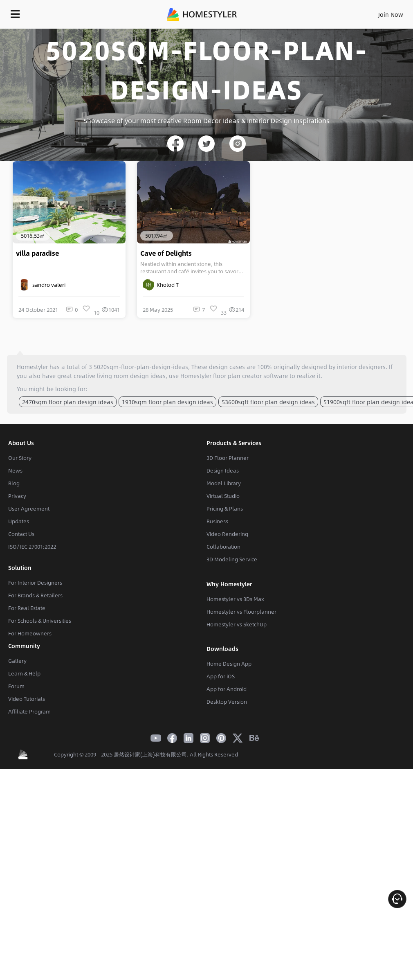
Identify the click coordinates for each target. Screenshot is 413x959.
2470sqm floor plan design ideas (67, 401)
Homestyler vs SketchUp (236, 624)
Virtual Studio (223, 496)
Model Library (223, 483)
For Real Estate (26, 608)
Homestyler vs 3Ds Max (235, 599)
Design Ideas (222, 470)
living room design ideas (131, 375)
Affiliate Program (29, 711)
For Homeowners (30, 633)
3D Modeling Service (231, 559)
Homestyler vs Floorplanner (241, 612)
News (15, 470)
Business (217, 521)
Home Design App (228, 664)
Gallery (17, 661)
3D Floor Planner (227, 458)
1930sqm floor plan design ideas (167, 401)
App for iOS (220, 676)
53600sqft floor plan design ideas (268, 401)
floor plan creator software (250, 375)
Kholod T (161, 284)
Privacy (17, 496)
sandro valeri (41, 284)
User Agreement (28, 508)
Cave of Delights (166, 253)
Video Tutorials (26, 699)
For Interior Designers (35, 583)
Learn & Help (24, 673)
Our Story (19, 458)
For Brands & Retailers (35, 595)
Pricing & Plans (224, 508)
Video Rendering (227, 534)
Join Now (390, 14)
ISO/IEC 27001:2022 (32, 547)
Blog (14, 483)
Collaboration (223, 547)
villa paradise (37, 253)
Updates (18, 521)
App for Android (226, 689)
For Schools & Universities (39, 621)
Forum (16, 686)
